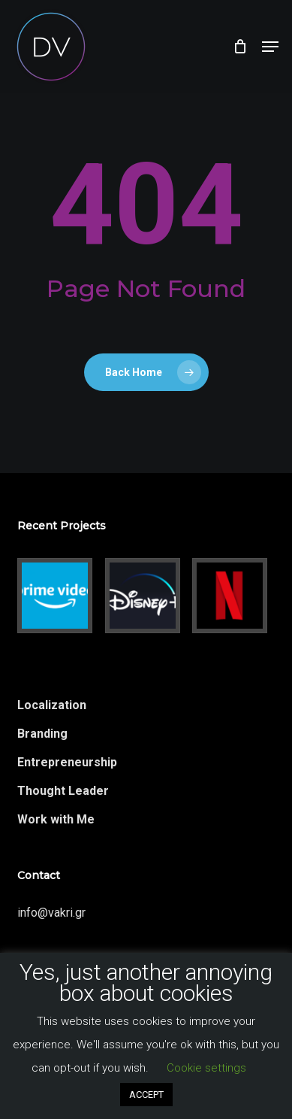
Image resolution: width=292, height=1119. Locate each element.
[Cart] (239, 46)
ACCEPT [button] (146, 1094)
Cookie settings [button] (206, 1068)
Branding (42, 733)
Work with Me (56, 819)
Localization (51, 705)
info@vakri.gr (51, 912)
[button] (270, 46)
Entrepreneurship (67, 762)
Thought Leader (63, 791)
